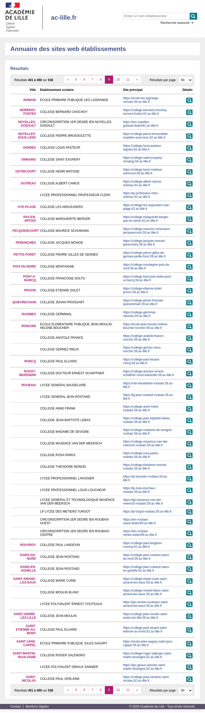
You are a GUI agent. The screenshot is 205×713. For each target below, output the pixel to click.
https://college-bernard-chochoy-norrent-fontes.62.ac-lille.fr (145, 112)
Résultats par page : (163, 80)
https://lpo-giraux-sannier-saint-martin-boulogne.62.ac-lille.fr (144, 667)
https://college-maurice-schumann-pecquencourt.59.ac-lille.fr (147, 230)
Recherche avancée (175, 23)
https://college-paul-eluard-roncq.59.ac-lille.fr (141, 361)
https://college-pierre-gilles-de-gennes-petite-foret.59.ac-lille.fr (144, 254)
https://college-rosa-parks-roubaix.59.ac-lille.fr (141, 455)
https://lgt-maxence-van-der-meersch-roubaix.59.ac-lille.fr (143, 501)
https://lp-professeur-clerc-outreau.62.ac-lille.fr (141, 195)
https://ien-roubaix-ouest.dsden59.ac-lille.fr (139, 521)
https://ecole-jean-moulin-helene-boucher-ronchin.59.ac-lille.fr (145, 326)
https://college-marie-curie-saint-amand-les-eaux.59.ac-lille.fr (145, 580)
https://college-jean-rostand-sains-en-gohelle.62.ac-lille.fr (146, 568)
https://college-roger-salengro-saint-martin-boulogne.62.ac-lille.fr (147, 655)
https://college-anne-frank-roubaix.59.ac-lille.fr (141, 408)
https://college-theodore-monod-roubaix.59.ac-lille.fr (145, 466)
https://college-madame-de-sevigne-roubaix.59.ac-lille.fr (147, 431)
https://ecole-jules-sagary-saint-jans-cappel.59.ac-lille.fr (148, 643)
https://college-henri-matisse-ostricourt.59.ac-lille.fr (143, 171)
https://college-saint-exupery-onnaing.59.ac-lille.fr (143, 159)
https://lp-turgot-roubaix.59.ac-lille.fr (147, 511)
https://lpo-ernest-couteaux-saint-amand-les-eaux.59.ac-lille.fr (145, 604)
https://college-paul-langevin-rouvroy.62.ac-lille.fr (143, 545)
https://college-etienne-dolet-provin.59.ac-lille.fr (142, 290)
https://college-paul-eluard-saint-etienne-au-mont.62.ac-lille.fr (145, 629)
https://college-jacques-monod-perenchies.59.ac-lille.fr (144, 242)
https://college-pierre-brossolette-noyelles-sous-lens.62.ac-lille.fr (145, 135)
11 (128, 79)
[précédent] (68, 80)
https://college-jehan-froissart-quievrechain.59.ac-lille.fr (143, 302)
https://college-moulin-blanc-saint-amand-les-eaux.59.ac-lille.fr (146, 592)
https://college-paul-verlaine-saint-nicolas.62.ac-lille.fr (146, 678)
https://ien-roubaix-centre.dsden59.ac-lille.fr (140, 533)
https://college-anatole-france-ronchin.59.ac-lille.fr (143, 337)
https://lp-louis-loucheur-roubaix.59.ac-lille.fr (139, 490)
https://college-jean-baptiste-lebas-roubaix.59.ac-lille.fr (146, 420)
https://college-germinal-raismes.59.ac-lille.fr (139, 314)
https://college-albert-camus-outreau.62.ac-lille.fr (142, 183)
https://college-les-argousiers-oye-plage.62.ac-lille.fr (146, 207)
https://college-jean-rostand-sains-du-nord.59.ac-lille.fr (146, 556)
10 (118, 79)
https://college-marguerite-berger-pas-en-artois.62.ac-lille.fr (146, 218)
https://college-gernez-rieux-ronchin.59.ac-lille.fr (142, 349)
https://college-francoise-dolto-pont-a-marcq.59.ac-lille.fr (147, 278)
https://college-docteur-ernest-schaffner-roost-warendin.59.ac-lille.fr (148, 373)
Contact (15, 706)
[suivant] (137, 80)
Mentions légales (37, 706)
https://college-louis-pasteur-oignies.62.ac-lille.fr (142, 147)
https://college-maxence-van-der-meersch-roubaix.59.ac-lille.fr (145, 443)
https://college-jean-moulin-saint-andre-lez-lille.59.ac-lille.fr (145, 616)
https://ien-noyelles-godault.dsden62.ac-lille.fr (140, 123)
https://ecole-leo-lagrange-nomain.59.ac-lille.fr (141, 100)
